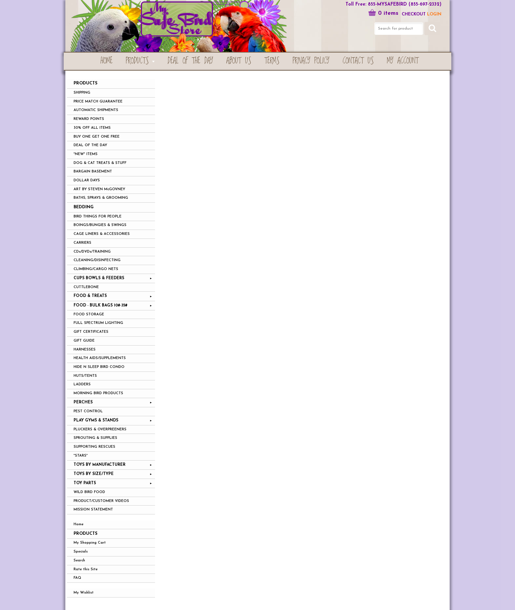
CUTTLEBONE (86, 287)
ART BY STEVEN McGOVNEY (99, 189)
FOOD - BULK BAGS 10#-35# (100, 305)
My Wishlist (84, 593)
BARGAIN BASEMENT (93, 171)
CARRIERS (82, 243)
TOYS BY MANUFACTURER (99, 465)
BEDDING (84, 207)
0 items (383, 13)
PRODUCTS (137, 61)
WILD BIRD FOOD (89, 492)
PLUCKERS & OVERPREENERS (100, 429)
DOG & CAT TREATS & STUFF (100, 163)
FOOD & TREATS (90, 296)
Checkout (414, 14)
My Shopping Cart (90, 543)
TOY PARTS (85, 483)
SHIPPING (82, 93)
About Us (238, 61)
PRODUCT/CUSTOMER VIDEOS (101, 501)
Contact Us (358, 61)
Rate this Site (86, 569)
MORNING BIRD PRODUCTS (98, 393)
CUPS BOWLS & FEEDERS (99, 278)
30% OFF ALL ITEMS (92, 128)
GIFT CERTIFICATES (91, 332)
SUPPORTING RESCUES (94, 447)
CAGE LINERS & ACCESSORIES (102, 234)
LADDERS (82, 384)
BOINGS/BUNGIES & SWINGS (100, 225)
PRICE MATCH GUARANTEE (98, 101)
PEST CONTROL (88, 411)
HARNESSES (85, 349)
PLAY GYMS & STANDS (96, 420)
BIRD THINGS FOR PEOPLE (98, 216)
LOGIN (434, 14)
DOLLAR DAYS (87, 180)
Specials (81, 552)
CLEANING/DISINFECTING (97, 260)
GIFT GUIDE (84, 341)
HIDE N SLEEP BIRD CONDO (99, 367)
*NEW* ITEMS (86, 154)
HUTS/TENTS (85, 376)
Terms (272, 61)
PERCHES (83, 402)
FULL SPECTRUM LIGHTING (98, 323)
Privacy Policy (311, 61)
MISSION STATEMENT (93, 509)
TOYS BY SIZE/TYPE (94, 474)
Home (107, 61)
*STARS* (81, 456)
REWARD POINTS (89, 119)
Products (86, 533)
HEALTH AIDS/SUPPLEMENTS (100, 358)
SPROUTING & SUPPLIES (95, 438)
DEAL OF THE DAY (90, 145)
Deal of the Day (190, 61)
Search (79, 560)
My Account (402, 61)
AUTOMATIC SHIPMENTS (96, 110)
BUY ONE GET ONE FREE (97, 137)
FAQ (77, 578)
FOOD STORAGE (89, 314)
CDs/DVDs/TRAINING (92, 252)
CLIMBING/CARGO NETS (96, 269)
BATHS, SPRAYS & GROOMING (101, 198)
